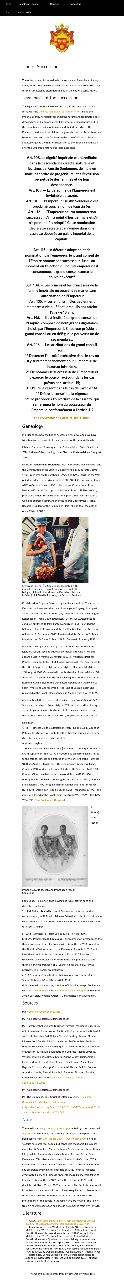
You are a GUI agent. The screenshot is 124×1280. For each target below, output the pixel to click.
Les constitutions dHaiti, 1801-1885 (62, 418)
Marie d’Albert (36, 990)
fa (39, 1128)
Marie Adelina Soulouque (71, 990)
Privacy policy (24, 11)
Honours (54, 3)
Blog (7, 11)
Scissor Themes (49, 1273)
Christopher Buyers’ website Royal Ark (64, 1138)
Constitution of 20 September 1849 (59, 111)
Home (8, 3)
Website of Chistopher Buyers (43, 1011)
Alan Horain (29, 1133)
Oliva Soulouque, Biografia (49, 799)
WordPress (88, 1273)
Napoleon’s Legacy (28, 3)
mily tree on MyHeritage (54, 1128)
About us (76, 3)
